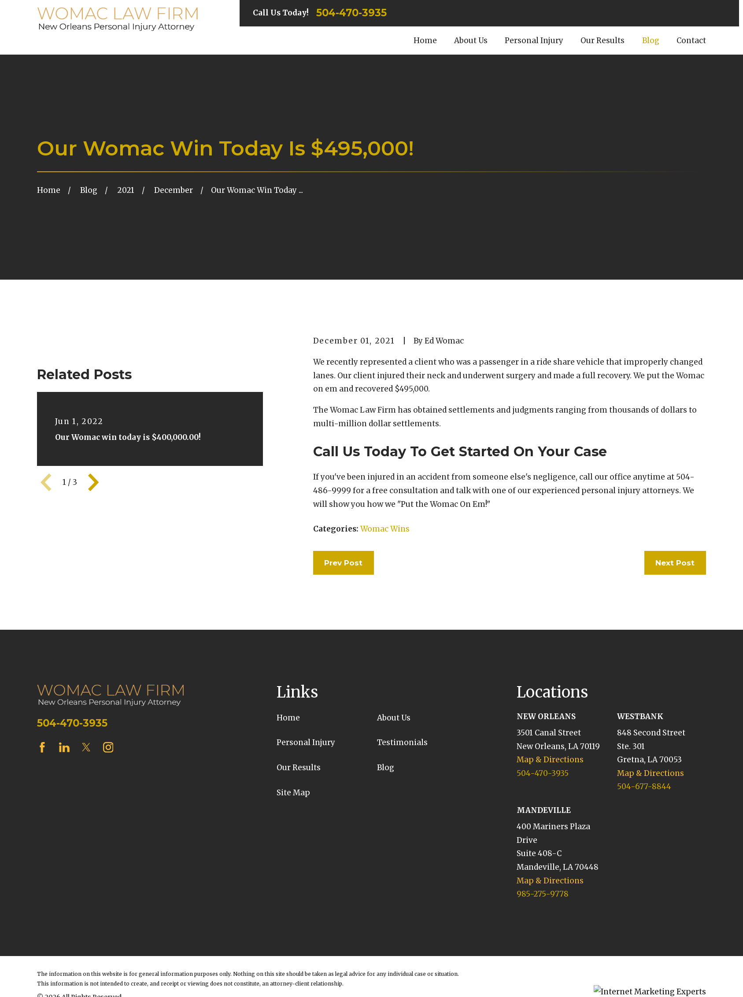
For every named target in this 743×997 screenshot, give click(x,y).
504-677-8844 (644, 821)
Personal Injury (306, 777)
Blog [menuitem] (650, 40)
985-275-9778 (543, 929)
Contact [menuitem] (691, 40)
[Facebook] (42, 781)
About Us (393, 752)
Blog (385, 802)
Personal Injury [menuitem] (534, 40)
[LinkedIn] (64, 781)
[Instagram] (108, 781)
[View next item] (93, 600)
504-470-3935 (351, 13)
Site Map (293, 827)
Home (288, 752)
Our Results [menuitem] (602, 40)
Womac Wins (385, 529)
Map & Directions (550, 794)
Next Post (675, 562)
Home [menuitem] (425, 40)
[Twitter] (86, 781)
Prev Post (343, 562)
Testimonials (402, 777)
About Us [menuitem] (471, 40)
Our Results (299, 802)
